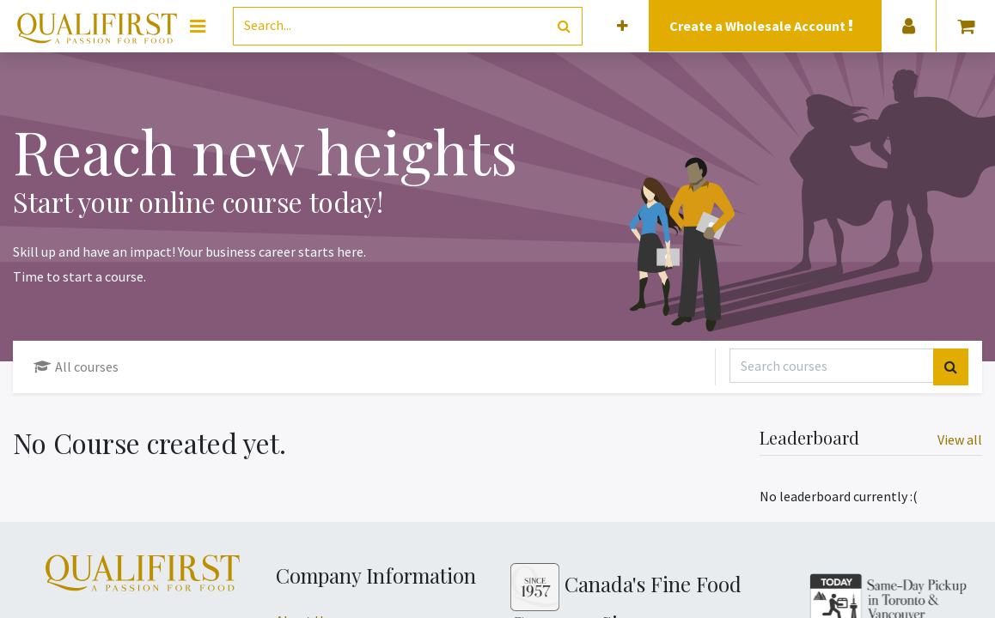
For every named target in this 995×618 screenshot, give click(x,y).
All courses (76, 366)
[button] (622, 26)
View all (959, 439)
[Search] (564, 26)
